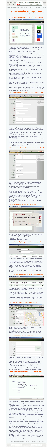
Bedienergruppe (13, 137)
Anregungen (25, 57)
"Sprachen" (11, 196)
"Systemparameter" (18, 132)
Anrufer (24, 66)
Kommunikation (20, 90)
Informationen (12, 55)
